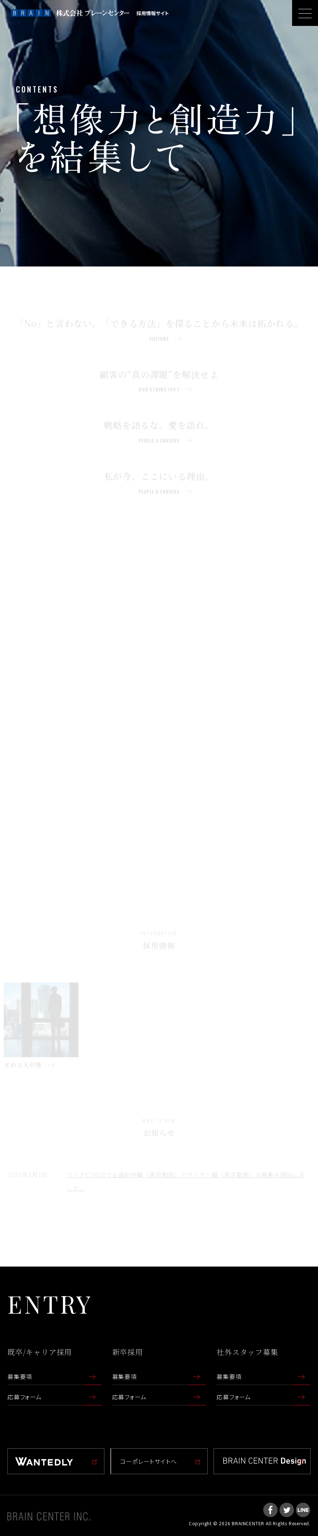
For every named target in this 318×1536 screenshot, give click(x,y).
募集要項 (19, 1376)
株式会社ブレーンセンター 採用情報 (89, 13)
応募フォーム (24, 1396)
